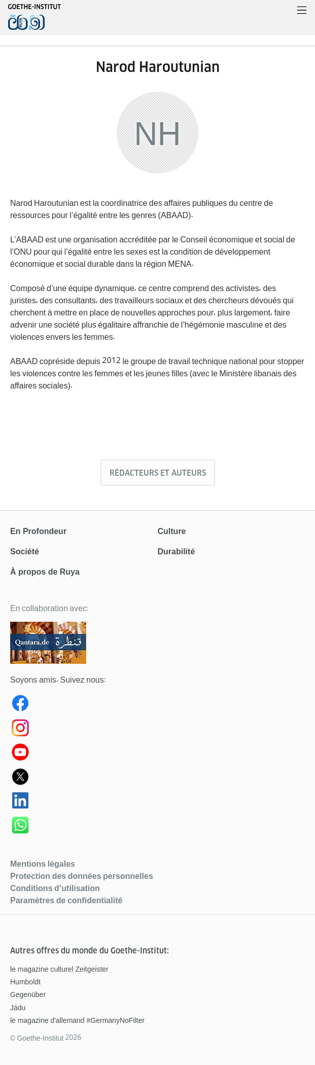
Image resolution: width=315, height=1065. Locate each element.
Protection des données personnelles (81, 875)
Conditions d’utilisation (55, 888)
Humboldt (25, 982)
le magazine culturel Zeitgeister (59, 969)
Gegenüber (28, 994)
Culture (172, 531)
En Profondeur (38, 531)
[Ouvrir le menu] (302, 11)
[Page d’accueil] (34, 22)
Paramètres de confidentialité (66, 900)
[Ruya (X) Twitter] (157, 778)
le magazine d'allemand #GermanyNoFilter (77, 1020)
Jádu (17, 1008)
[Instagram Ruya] (157, 730)
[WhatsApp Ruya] (157, 827)
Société (24, 551)
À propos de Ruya (45, 571)
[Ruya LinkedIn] (157, 803)
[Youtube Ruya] (157, 754)
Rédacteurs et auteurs (158, 473)
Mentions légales (42, 863)
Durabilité (176, 551)
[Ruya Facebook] (157, 705)
